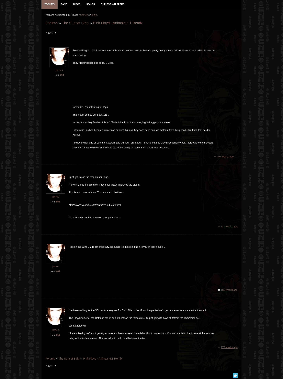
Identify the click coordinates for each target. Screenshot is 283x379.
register (83, 15)
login (94, 15)
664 (62, 74)
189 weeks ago (229, 226)
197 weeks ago (225, 156)
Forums (51, 23)
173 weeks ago (229, 347)
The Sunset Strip (75, 23)
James (59, 70)
